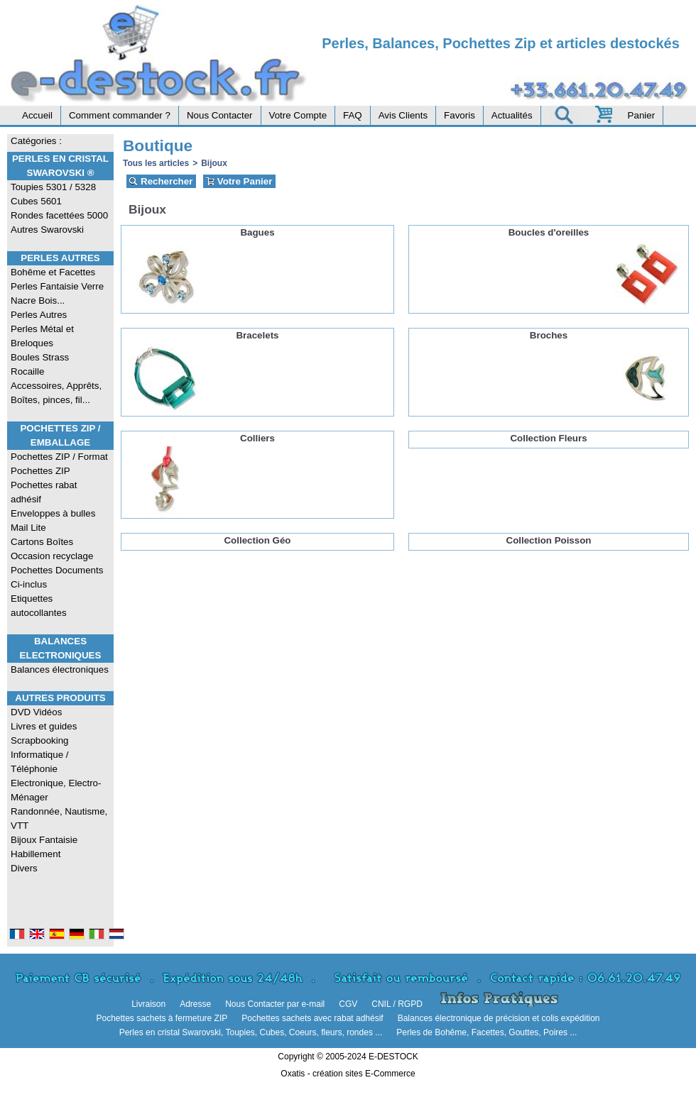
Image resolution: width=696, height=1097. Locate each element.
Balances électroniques (60, 669)
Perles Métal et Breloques (42, 336)
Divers (24, 868)
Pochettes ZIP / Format (59, 456)
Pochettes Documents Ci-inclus (57, 577)
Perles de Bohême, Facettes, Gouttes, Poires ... (486, 1032)
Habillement (35, 854)
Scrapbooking (40, 740)
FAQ (352, 115)
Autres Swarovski (47, 229)
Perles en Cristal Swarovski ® (60, 165)
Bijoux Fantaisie (44, 839)
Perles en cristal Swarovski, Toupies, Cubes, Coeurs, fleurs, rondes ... (251, 1032)
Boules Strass (40, 357)
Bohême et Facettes (53, 272)
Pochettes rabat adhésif (44, 492)
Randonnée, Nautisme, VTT (59, 818)
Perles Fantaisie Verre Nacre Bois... (57, 293)
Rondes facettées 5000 (59, 215)
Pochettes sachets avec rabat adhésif (312, 1018)
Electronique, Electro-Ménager (56, 790)
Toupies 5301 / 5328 (53, 187)
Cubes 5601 (36, 201)
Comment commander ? (119, 115)
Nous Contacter (220, 115)
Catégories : (36, 141)
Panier (642, 115)
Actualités (512, 115)
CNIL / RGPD (397, 1004)
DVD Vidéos (36, 712)
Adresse (195, 1004)
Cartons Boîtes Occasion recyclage (52, 548)
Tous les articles (156, 163)
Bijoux (214, 163)
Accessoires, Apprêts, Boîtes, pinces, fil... (56, 392)
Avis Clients (403, 115)
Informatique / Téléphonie (40, 761)
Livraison (148, 1004)
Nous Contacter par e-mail (275, 1004)
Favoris (459, 115)
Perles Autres (60, 258)
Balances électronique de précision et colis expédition (499, 1018)
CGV (348, 1004)
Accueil (37, 115)
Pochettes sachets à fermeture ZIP (161, 1018)
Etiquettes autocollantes (39, 605)
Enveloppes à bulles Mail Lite (53, 520)
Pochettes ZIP (40, 470)
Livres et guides (44, 726)
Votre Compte (298, 115)
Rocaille (27, 371)
